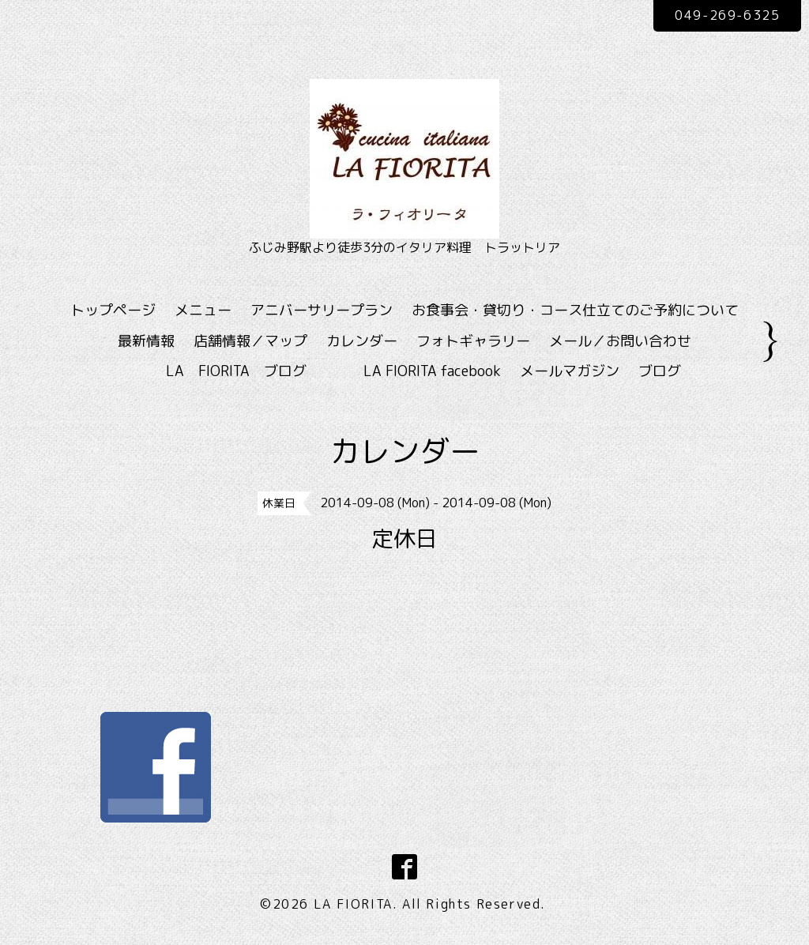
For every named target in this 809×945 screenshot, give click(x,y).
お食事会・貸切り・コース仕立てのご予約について (575, 310)
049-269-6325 (727, 15)
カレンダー (361, 341)
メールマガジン (569, 371)
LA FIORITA (353, 904)
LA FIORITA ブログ (259, 371)
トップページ (113, 310)
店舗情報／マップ (250, 341)
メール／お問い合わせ (620, 341)
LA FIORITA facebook (432, 371)
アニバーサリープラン (321, 310)
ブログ (659, 371)
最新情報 (146, 341)
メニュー (203, 310)
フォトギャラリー (473, 341)
